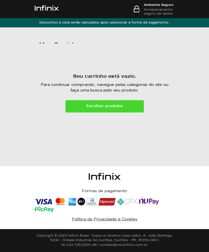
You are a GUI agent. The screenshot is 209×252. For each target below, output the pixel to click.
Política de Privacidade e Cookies (104, 219)
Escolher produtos (104, 106)
